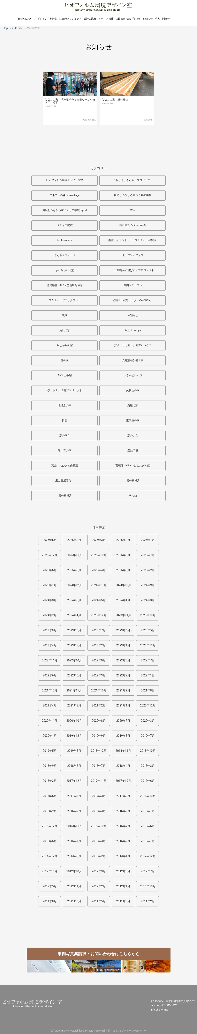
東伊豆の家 (132, 420)
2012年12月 (148, 856)
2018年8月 (74, 765)
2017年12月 (74, 780)
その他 (133, 495)
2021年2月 (99, 705)
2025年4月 (99, 570)
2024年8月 (49, 600)
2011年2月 (148, 901)
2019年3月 (74, 750)
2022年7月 (148, 660)
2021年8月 (148, 690)
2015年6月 (148, 826)
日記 (94, 120)
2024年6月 (74, 600)
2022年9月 (99, 660)
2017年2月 (123, 796)
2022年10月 (74, 660)
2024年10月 (123, 585)
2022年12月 (148, 645)
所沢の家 (64, 330)
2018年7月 (99, 765)
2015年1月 (148, 841)
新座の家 (132, 405)
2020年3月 (148, 720)
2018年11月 (123, 750)
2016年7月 (74, 811)
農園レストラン (132, 285)
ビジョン (42, 18)
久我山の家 (87, 120)
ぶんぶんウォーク (64, 255)
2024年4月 (123, 600)
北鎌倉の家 (64, 405)
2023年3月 (74, 645)
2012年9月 (99, 871)
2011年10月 (148, 886)
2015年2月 (123, 841)
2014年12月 (49, 856)
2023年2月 (99, 645)
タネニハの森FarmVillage (65, 195)
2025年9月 (123, 555)
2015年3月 (99, 841)
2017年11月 (98, 780)
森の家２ (64, 435)
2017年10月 (123, 780)
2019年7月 (148, 735)
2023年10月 (148, 615)
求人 (157, 18)
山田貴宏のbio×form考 (128, 18)
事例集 (53, 18)
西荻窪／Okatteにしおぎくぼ (132, 465)
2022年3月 (99, 675)
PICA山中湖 (65, 375)
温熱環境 (132, 450)
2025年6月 (49, 570)
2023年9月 (49, 630)
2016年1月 (148, 811)
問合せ (166, 18)
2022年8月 (123, 660)
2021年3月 (74, 705)
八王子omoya (133, 330)
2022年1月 (148, 675)
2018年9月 (49, 765)
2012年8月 (123, 871)
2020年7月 (123, 720)
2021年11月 (74, 690)
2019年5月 (49, 750)
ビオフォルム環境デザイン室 (98, 6)
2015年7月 (123, 826)
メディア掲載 (106, 18)
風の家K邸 (133, 480)
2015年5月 (49, 841)
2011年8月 (49, 901)
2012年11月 (49, 871)
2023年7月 (99, 630)
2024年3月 (148, 600)
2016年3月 (99, 811)
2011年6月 (74, 901)
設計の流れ (90, 18)
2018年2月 (49, 780)
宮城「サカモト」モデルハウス (132, 345)
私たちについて (26, 18)
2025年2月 (148, 570)
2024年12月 (74, 585)
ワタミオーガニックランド (65, 300)
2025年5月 (74, 570)
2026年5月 (49, 539)
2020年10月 (74, 720)
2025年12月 (49, 555)
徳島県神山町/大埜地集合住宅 (65, 285)
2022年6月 (49, 675)
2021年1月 (123, 705)
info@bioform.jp (159, 1009)
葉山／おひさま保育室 (64, 465)
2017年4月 (74, 796)
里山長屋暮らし (64, 480)
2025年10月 (98, 555)
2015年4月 (74, 841)
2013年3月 (74, 856)
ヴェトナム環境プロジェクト (64, 390)
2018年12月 (98, 750)
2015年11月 (74, 826)
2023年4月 (49, 645)
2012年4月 (74, 886)
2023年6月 (123, 630)
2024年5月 (99, 600)
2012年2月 (99, 886)
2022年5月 (74, 675)
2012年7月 (148, 871)
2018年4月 (123, 765)
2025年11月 (74, 555)
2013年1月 (123, 856)
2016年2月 (123, 811)
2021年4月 (49, 705)
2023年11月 (123, 615)
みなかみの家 (65, 345)
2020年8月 (99, 720)
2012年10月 (74, 871)
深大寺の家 (64, 450)
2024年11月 (98, 585)
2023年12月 (98, 615)
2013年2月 (99, 856)
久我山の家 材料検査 (114, 99)
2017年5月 (49, 796)
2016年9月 (49, 811)
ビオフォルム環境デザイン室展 (64, 180)
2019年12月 (74, 735)
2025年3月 (123, 570)
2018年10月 (148, 750)
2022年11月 (49, 660)
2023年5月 (148, 630)
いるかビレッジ (132, 375)
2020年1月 (49, 735)
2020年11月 (49, 720)
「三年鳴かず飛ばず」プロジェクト (132, 270)
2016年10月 (148, 796)
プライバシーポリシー (133, 1030)
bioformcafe (64, 240)
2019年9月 (99, 735)
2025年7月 (148, 555)
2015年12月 (49, 826)
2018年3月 (148, 765)
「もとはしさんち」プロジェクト (133, 180)
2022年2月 (123, 675)
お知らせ (148, 18)
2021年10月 (98, 690)
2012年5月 (49, 886)
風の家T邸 (65, 495)
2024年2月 (49, 615)
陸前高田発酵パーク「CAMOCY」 (133, 300)
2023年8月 (74, 630)
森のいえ (132, 435)
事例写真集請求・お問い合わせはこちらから (99, 953)
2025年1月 (49, 585)
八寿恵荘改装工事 (132, 360)
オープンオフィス (132, 255)
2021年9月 (123, 690)
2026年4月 (74, 539)
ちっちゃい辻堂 (64, 270)
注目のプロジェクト (70, 18)
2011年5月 (99, 901)
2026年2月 (123, 539)
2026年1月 (148, 539)
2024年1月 (74, 615)
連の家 (65, 360)
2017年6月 (148, 780)
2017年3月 (99, 796)
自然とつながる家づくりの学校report (64, 210)
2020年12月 (148, 705)
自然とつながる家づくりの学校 (132, 195)
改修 (64, 315)
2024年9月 (148, 585)
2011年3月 (123, 901)
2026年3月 (99, 539)
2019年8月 (123, 735)
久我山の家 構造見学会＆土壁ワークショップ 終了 (70, 101)
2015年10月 (98, 826)
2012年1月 (123, 886)
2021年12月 (49, 690)
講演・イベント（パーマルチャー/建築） (132, 240)
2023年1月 (123, 645)
